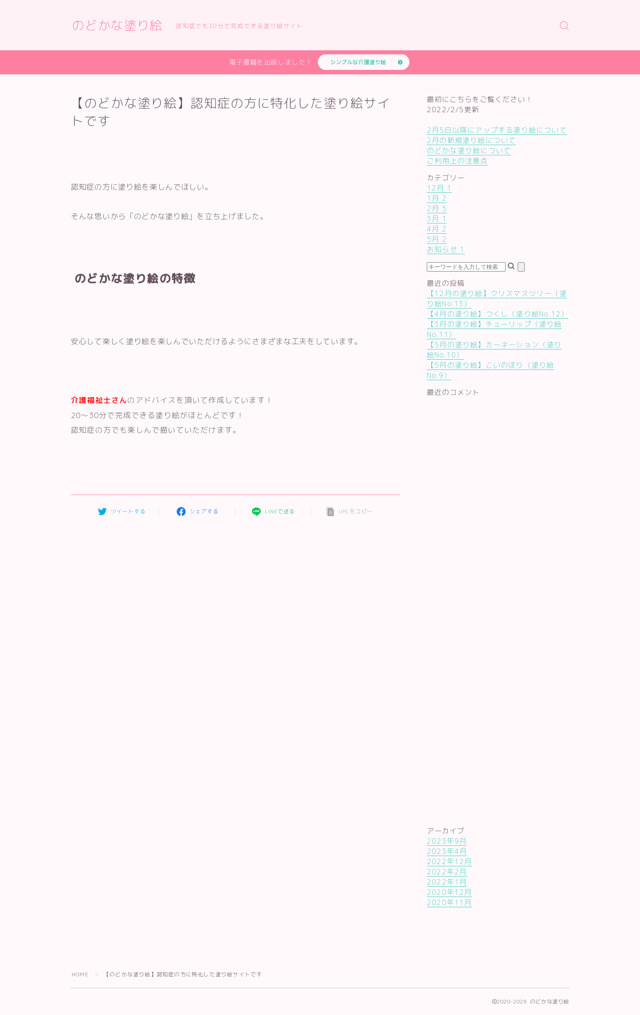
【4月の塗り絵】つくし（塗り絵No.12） (497, 314)
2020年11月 (449, 902)
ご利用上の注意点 (457, 161)
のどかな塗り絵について (469, 150)
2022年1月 (447, 882)
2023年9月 (447, 841)
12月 (439, 188)
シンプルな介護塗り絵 (358, 62)
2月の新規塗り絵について (471, 140)
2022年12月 (449, 861)
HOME (80, 974)
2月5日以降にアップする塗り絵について (497, 130)
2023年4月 (447, 851)
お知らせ (446, 249)
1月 (437, 198)
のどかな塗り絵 (117, 25)
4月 (437, 229)
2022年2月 (447, 872)
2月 (437, 208)
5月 (437, 239)
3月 (437, 218)
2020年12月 (449, 892)
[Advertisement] (462, 558)
